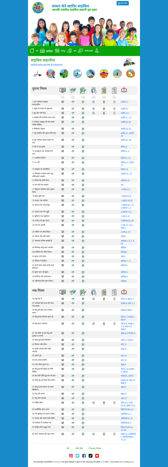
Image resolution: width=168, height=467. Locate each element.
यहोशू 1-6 (124, 169)
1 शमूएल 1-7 (125, 189)
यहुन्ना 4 (123, 364)
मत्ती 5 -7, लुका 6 (127, 339)
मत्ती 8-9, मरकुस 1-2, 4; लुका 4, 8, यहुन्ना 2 (128, 326)
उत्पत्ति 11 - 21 (126, 117)
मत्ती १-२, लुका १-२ (127, 298)
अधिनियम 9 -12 (126, 418)
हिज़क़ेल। (124, 252)
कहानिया (46, 51)
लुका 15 (124, 355)
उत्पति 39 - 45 (126, 139)
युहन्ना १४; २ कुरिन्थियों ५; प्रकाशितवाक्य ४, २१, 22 (128, 436)
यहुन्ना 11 (124, 393)
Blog (59, 51)
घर (33, 51)
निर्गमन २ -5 (125, 151)
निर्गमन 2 (124, 146)
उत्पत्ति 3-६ (124, 108)
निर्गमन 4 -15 (125, 157)
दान (71, 51)
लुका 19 (124, 398)
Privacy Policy (95, 448)
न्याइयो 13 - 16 (126, 173)
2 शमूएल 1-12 (126, 211)
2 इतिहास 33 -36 (127, 220)
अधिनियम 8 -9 (126, 422)
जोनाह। (123, 236)
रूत (122, 184)
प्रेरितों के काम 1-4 (127, 409)
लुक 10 (123, 360)
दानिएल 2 (124, 265)
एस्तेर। (123, 256)
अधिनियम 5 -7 (126, 413)
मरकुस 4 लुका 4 (126, 310)
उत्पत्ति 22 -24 (126, 121)
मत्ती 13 (123, 344)
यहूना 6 (123, 386)
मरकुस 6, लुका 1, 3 (128, 303)
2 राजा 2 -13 (125, 231)
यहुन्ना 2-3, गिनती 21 (128, 333)
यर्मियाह (123, 247)
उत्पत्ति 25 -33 (126, 128)
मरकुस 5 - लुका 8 (127, 375)
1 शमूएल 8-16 (126, 196)
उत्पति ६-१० (125, 113)
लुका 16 (124, 348)
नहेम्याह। (124, 281)
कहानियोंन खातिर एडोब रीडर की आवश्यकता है (46, 64)
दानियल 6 (124, 276)
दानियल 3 (124, 272)
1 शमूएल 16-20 (126, 200)
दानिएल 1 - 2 (125, 260)
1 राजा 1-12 (125, 216)
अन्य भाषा (122, 3)
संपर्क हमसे (85, 51)
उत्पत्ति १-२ (124, 101)
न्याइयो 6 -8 (125, 180)
